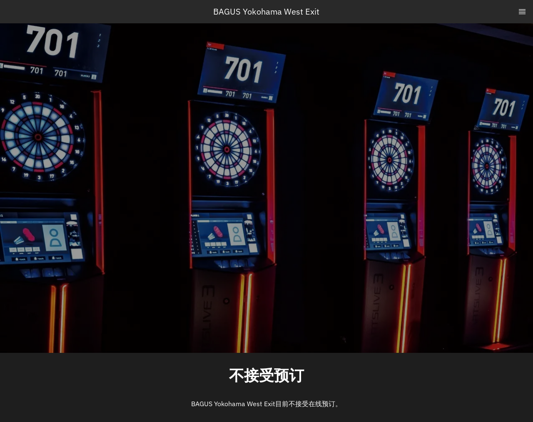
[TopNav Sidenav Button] (522, 11)
